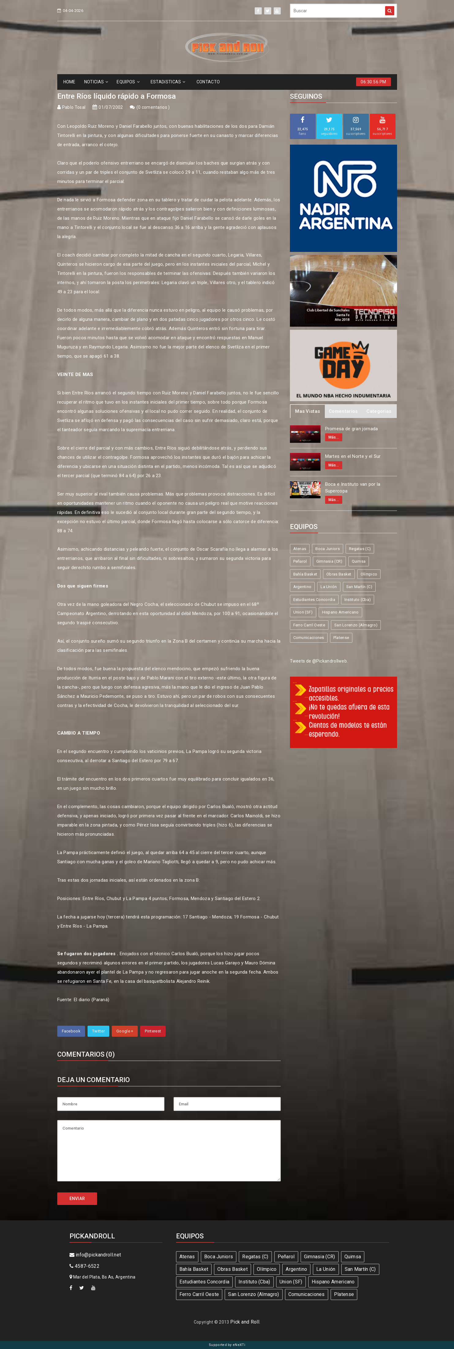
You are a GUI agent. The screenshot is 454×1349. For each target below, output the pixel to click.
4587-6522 (84, 1266)
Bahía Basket (305, 574)
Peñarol (300, 561)
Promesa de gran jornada (351, 428)
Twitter (98, 1031)
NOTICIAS (96, 81)
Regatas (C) (360, 548)
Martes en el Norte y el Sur (353, 456)
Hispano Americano (340, 612)
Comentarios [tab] (343, 411)
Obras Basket (338, 574)
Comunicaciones (308, 637)
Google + (124, 1031)
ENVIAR (77, 1198)
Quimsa (359, 561)
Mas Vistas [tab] (307, 411)
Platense (341, 637)
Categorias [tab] (378, 411)
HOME (69, 81)
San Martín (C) (359, 586)
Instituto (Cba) (357, 599)
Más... (333, 437)
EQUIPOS (128, 81)
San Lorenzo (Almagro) (355, 625)
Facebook (71, 1031)
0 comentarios (153, 107)
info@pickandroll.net (95, 1255)
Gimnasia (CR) (329, 561)
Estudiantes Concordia (314, 599)
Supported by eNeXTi (227, 1345)
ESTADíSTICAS (168, 81)
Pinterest (153, 1031)
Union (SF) (303, 612)
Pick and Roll (244, 1322)
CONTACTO (208, 81)
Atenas (299, 548)
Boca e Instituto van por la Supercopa (353, 487)
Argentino (302, 586)
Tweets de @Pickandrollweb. (319, 661)
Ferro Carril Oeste (309, 625)
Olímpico (369, 574)
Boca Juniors (327, 548)
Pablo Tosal (73, 107)
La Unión (329, 586)
